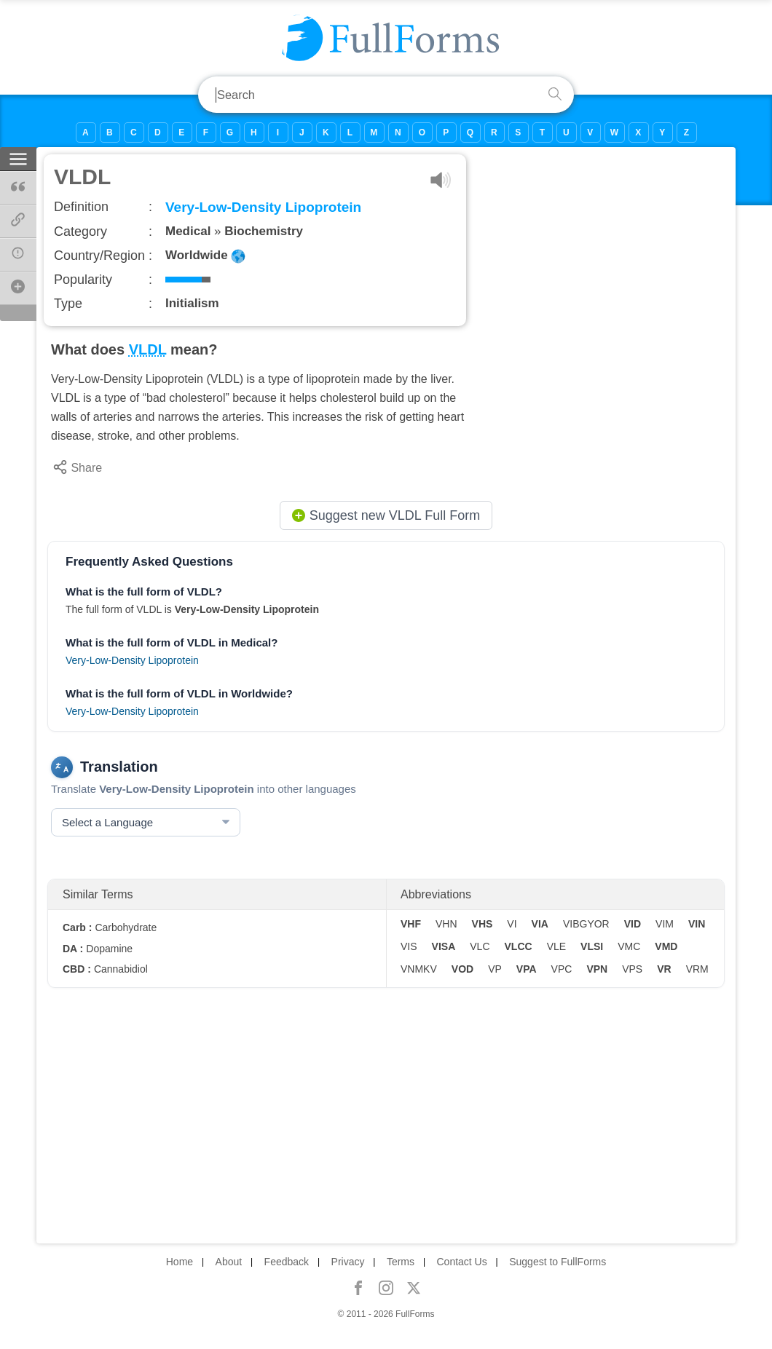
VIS (409, 946)
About (229, 1261)
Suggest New (23, 292)
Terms (400, 1261)
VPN (596, 969)
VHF (411, 924)
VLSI (591, 946)
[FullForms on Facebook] (358, 1288)
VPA (526, 969)
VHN (446, 924)
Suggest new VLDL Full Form (386, 515)
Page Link (23, 225)
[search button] (555, 94)
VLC (479, 946)
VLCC (518, 946)
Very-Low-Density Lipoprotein (132, 660)
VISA (444, 946)
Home (179, 1261)
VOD (462, 969)
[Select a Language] (145, 822)
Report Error (23, 258)
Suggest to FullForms (557, 1261)
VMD (666, 946)
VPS (632, 969)
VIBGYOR (586, 924)
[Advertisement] (606, 256)
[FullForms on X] (414, 1288)
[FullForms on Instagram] (386, 1288)
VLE (556, 946)
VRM (697, 969)
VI (511, 924)
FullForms (414, 1314)
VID (632, 924)
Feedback (286, 1261)
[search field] (371, 94)
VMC (629, 946)
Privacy (348, 1261)
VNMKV (419, 969)
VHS (482, 924)
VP (495, 969)
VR (664, 969)
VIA (540, 924)
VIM (664, 924)
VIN (696, 924)
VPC (561, 969)
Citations (23, 186)
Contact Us (461, 1261)
